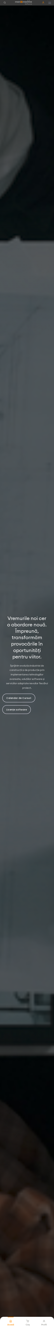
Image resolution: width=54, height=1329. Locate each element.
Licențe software (16, 709)
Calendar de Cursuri (18, 698)
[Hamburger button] (50, 3)
